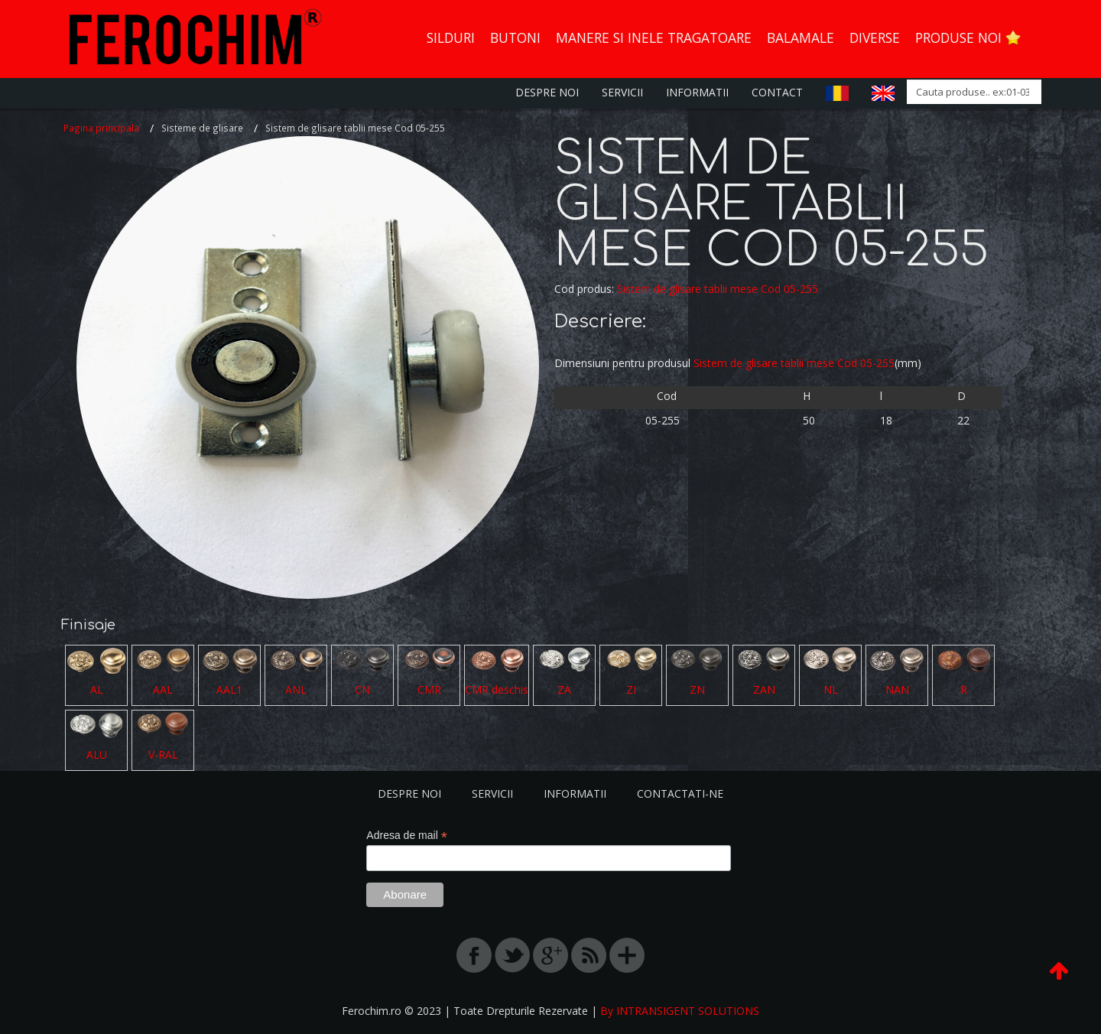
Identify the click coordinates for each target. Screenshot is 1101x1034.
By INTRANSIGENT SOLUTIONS (679, 1010)
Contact (777, 92)
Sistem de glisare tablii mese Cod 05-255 (717, 288)
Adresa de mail (406, 835)
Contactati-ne (680, 793)
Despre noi (409, 793)
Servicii (622, 92)
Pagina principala (101, 128)
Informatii (697, 92)
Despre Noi (547, 92)
